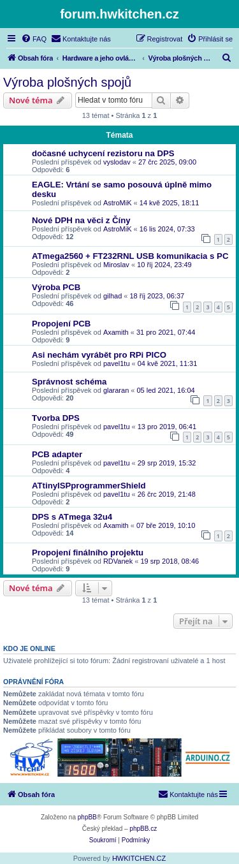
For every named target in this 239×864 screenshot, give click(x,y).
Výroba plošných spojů (67, 82)
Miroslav (116, 264)
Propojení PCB (61, 323)
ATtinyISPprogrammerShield (89, 485)
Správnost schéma (69, 381)
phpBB (87, 817)
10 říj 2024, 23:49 (164, 264)
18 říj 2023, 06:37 (157, 296)
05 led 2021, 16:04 (166, 390)
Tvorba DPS (56, 418)
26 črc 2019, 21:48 (167, 494)
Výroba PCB (56, 287)
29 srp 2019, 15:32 (167, 463)
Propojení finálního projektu (87, 552)
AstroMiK (117, 203)
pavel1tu (116, 363)
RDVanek (118, 561)
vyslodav (117, 162)
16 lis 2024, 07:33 (167, 229)
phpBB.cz (143, 828)
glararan (116, 390)
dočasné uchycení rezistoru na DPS (103, 153)
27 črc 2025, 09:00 (167, 162)
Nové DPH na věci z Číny (81, 220)
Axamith (116, 332)
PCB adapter (57, 454)
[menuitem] (34, 39)
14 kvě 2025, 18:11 (169, 203)
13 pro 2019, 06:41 (167, 426)
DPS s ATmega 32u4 (72, 517)
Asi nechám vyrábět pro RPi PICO (99, 355)
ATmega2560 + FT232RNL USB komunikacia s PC (130, 256)
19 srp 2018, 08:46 (169, 561)
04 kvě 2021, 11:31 (168, 363)
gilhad (112, 296)
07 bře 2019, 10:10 (165, 525)
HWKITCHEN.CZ (139, 858)
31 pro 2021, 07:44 (165, 332)
